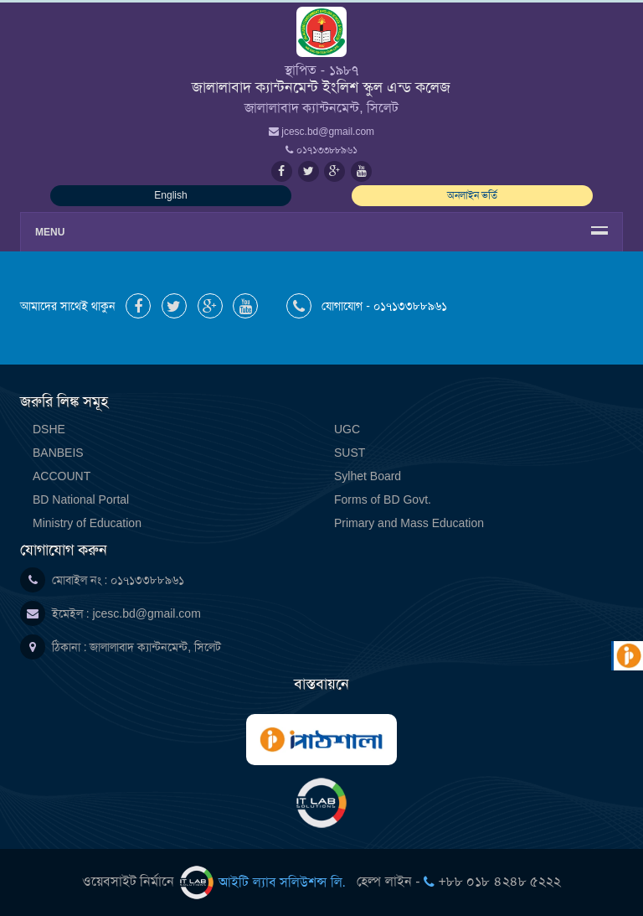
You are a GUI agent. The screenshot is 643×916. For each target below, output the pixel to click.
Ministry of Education (87, 523)
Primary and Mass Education (409, 523)
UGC (347, 429)
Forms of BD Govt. (382, 499)
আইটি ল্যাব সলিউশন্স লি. (265, 882)
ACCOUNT (61, 476)
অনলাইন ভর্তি (472, 195)
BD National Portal (81, 499)
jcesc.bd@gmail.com (146, 613)
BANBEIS (58, 452)
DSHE (49, 429)
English (170, 195)
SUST (349, 452)
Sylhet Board (367, 476)
